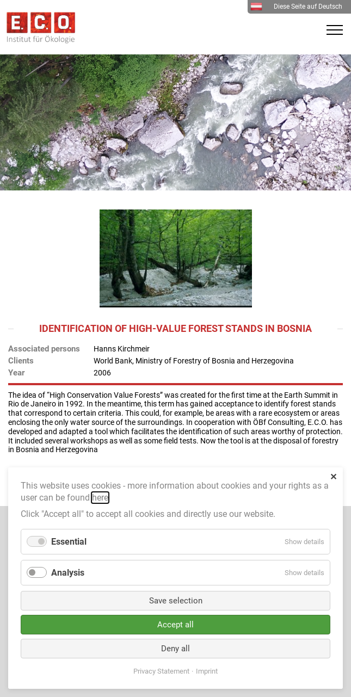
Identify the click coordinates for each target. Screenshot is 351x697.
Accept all (175, 625)
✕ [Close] (333, 477)
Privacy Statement (161, 671)
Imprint (207, 671)
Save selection (175, 601)
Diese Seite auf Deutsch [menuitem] (296, 7)
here (100, 497)
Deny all (175, 648)
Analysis (67, 573)
